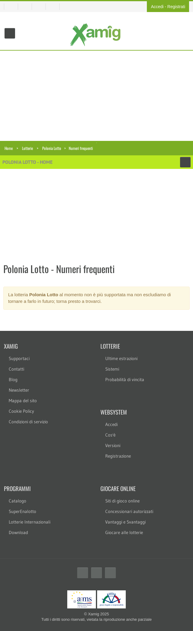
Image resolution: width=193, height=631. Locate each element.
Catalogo (17, 501)
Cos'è (110, 435)
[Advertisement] (96, 96)
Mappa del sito (23, 400)
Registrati (176, 6)
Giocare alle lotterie (124, 532)
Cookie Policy (21, 411)
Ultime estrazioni (121, 358)
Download (18, 532)
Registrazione (118, 456)
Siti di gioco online (122, 501)
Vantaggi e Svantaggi (125, 522)
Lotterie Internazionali (29, 522)
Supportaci (19, 358)
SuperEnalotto (22, 511)
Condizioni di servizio (28, 421)
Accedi (157, 6)
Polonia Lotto (51, 148)
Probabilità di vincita (124, 379)
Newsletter (19, 390)
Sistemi (112, 369)
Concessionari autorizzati (129, 511)
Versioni (112, 445)
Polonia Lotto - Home (27, 162)
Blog (13, 379)
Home (9, 148)
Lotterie (27, 148)
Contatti (16, 369)
